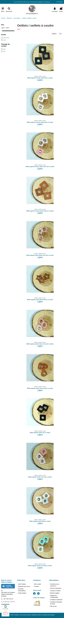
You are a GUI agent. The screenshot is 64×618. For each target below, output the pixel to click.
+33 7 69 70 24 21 (8, 599)
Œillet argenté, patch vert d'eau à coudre (40, 565)
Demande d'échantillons (22, 589)
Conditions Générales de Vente (56, 603)
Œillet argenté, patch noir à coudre (40, 432)
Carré (4, 40)
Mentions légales (54, 593)
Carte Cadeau (22, 584)
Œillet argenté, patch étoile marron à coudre (40, 299)
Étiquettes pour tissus (24, 586)
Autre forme (6, 37)
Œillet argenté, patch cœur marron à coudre (40, 388)
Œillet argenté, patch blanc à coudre (40, 521)
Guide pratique (22, 593)
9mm (4, 51)
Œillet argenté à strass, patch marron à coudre (40, 211)
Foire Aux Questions (55, 588)
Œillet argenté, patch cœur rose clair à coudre (40, 344)
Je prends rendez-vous (9, 586)
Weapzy (52, 615)
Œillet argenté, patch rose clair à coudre (40, 477)
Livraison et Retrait (55, 590)
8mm (4, 49)
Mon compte (37, 584)
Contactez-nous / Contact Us (54, 585)
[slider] (1, 31)
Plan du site (53, 606)
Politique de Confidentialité (54, 596)
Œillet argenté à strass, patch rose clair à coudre (40, 166)
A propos (36, 586)
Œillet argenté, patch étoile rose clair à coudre (40, 255)
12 (60, 33)
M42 (39, 615)
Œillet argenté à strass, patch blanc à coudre (40, 122)
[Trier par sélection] (54, 34)
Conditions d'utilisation (56, 599)
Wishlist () (59, 1)
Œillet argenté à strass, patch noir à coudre (40, 78)
